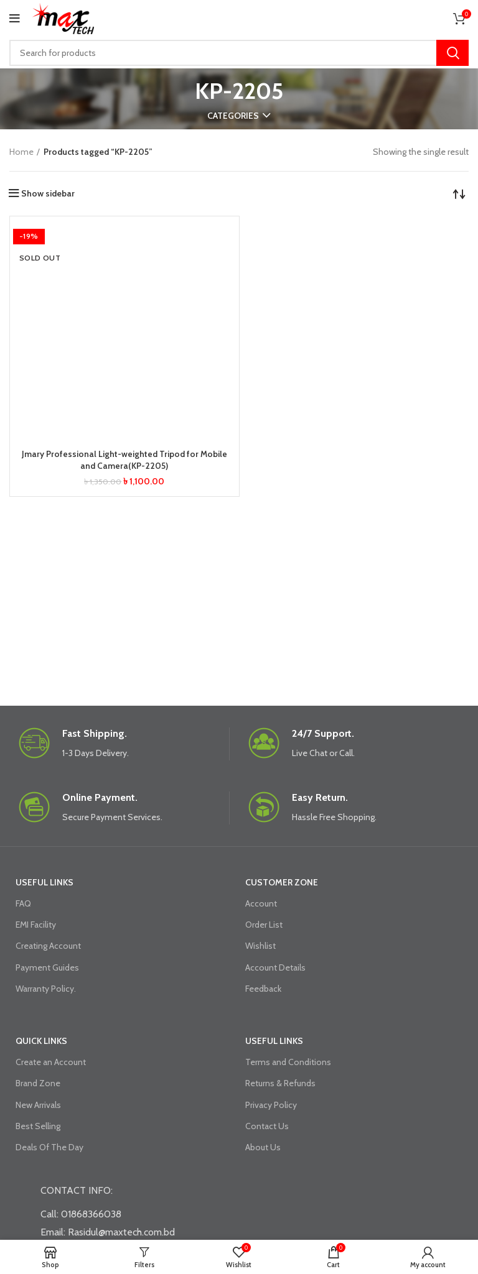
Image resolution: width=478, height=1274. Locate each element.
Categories (233, 115)
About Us (263, 1147)
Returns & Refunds (280, 1083)
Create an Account (51, 1062)
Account (261, 903)
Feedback (263, 988)
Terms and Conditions (288, 1062)
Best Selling (38, 1126)
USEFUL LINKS (44, 882)
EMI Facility (36, 924)
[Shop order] (459, 193)
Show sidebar (48, 193)
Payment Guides (47, 967)
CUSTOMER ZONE (281, 882)
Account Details (275, 967)
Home (21, 151)
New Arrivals (38, 1104)
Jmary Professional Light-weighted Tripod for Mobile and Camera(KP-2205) (124, 460)
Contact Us (267, 1126)
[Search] (239, 53)
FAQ (23, 903)
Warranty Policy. (46, 988)
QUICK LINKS (41, 1040)
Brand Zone (38, 1083)
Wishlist (260, 945)
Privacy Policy (271, 1104)
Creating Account (48, 945)
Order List (264, 924)
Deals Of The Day (49, 1147)
